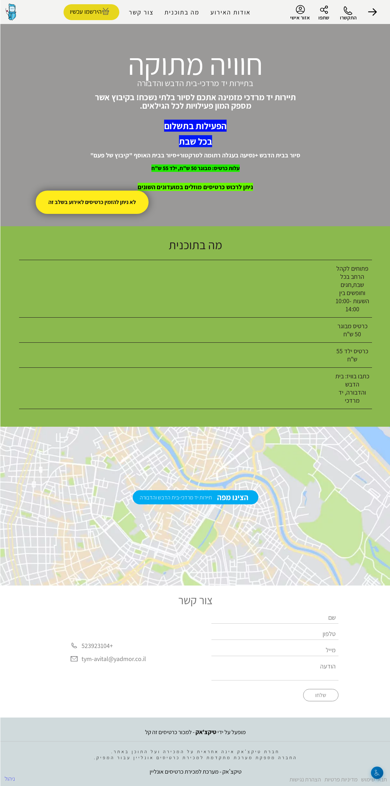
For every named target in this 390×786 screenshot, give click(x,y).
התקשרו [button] (348, 17)
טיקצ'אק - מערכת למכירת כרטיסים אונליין (195, 771)
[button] (372, 12)
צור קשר (140, 12)
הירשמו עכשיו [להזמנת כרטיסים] (85, 11)
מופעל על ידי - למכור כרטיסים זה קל (195, 732)
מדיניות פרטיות (340, 779)
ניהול (9, 778)
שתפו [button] (323, 17)
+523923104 (97, 646)
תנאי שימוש (373, 779)
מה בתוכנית (181, 12)
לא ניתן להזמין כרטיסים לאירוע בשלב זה (92, 202)
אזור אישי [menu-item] (300, 13)
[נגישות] (377, 773)
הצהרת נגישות (304, 779)
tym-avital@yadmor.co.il (113, 659)
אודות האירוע (230, 12)
